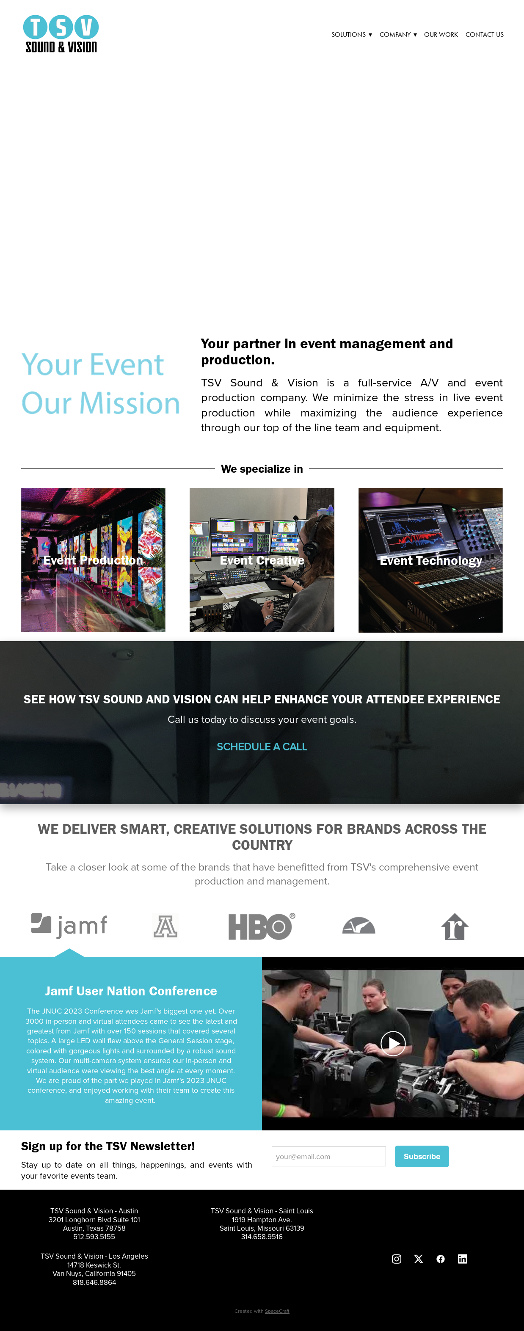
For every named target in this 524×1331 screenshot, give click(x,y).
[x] (418, 1258)
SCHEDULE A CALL (262, 746)
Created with (262, 1310)
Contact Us (485, 34)
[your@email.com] (329, 1156)
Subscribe (422, 1156)
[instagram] (396, 1258)
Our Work (441, 34)
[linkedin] (462, 1258)
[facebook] (440, 1258)
